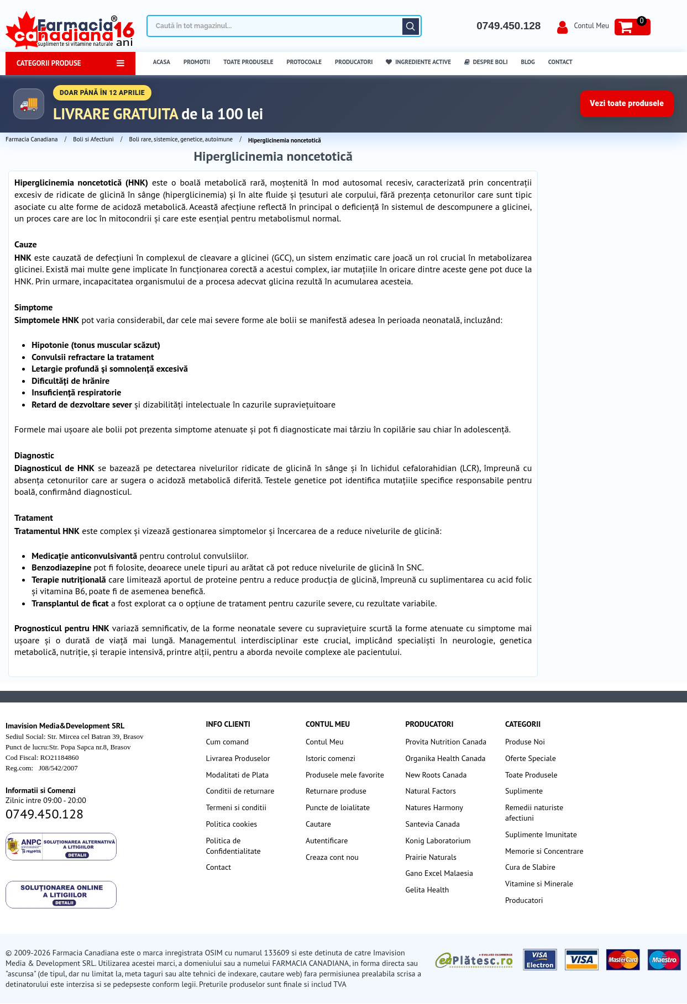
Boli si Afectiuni (93, 139)
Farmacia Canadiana (31, 139)
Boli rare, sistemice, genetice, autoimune (181, 139)
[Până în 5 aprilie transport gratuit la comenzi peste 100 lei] (343, 104)
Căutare (410, 26)
